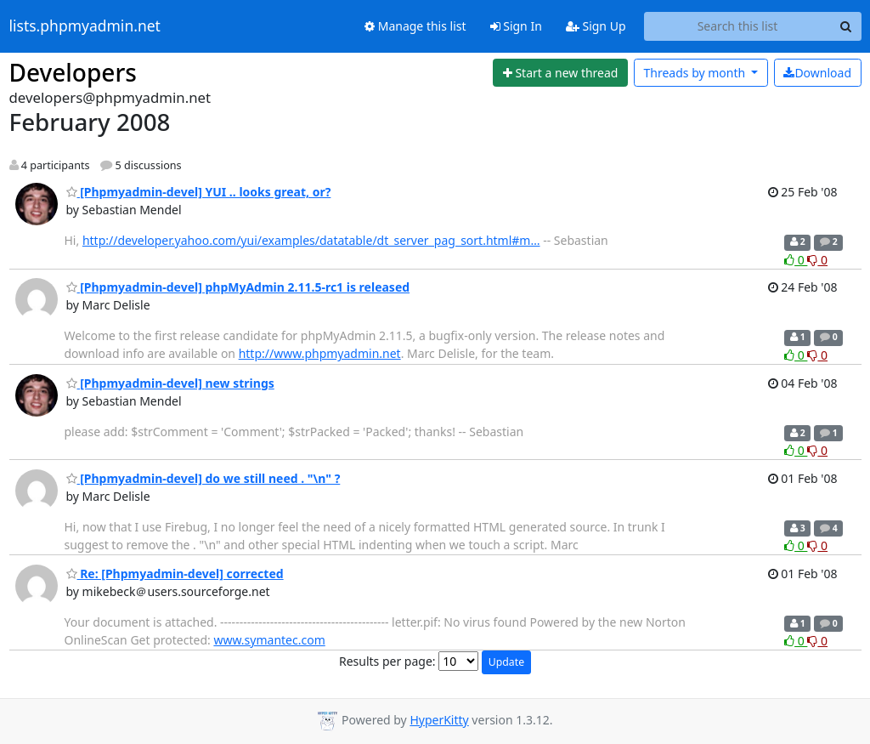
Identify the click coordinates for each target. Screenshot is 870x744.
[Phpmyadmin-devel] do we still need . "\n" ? (203, 478)
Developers (73, 72)
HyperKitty (439, 720)
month (695, 73)
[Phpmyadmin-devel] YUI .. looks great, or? (198, 192)
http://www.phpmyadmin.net (320, 353)
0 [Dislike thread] (817, 260)
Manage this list (415, 26)
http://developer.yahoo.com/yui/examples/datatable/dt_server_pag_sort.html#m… (311, 240)
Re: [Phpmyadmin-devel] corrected (175, 573)
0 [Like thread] (795, 260)
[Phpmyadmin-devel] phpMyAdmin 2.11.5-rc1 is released (238, 287)
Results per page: (387, 661)
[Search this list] (738, 26)
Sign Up (596, 26)
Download (817, 73)
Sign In (516, 26)
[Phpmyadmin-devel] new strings (170, 383)
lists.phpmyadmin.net (85, 26)
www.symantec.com (269, 640)
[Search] (846, 26)
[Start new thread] (560, 73)
